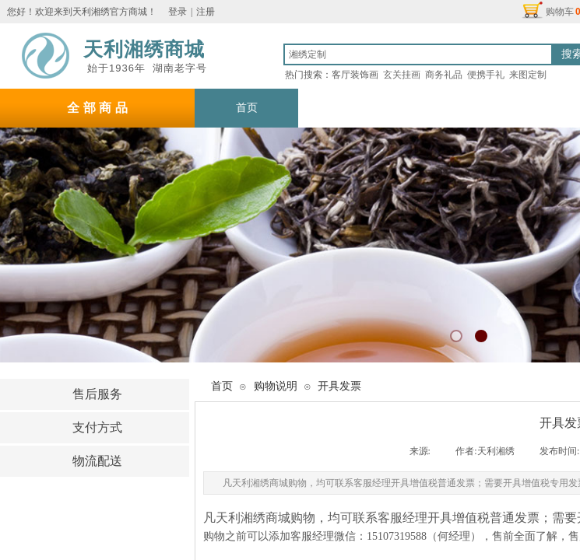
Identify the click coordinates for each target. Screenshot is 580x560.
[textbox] (418, 54)
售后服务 (97, 394)
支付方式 (97, 427)
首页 (222, 386)
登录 (177, 11)
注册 (205, 11)
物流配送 (97, 460)
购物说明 (97, 494)
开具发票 (339, 386)
